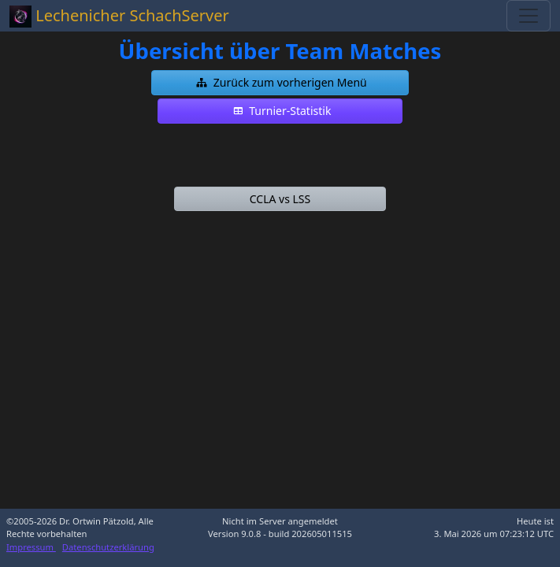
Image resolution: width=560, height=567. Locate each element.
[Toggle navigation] (528, 16)
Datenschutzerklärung (108, 547)
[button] (280, 82)
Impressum (31, 547)
